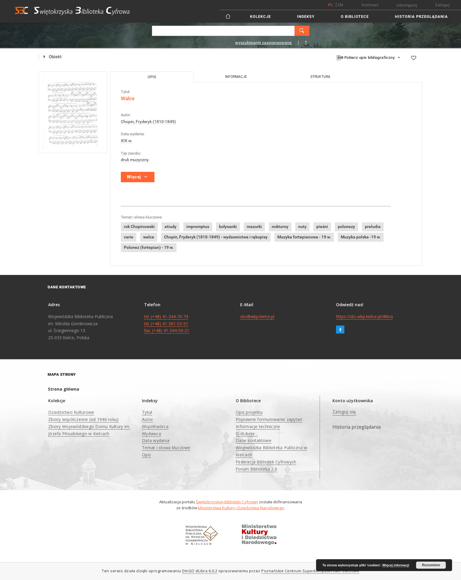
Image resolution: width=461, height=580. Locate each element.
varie (128, 237)
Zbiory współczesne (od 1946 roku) (83, 419)
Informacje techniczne (258, 426)
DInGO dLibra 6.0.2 (199, 570)
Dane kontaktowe (253, 440)
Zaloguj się (344, 412)
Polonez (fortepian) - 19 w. (149, 247)
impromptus (197, 226)
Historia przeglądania (421, 16)
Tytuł (147, 412)
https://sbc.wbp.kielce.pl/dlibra (364, 316)
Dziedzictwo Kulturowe (71, 412)
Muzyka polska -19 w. (361, 237)
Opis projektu (249, 412)
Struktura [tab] (320, 77)
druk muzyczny (135, 159)
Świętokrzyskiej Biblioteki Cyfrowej (227, 501)
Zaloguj (442, 5)
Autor (147, 419)
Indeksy (306, 16)
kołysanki (228, 226)
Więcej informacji (395, 565)
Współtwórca (155, 426)
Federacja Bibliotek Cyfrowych (266, 462)
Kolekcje (260, 16)
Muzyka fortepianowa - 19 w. (304, 237)
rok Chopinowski (139, 226)
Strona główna (63, 389)
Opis (146, 455)
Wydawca (151, 433)
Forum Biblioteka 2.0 (256, 469)
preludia (373, 226)
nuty (302, 226)
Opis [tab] (152, 77)
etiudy (170, 226)
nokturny (280, 226)
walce (148, 237)
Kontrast (370, 5)
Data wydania (155, 440)
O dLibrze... (247, 433)
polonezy (346, 226)
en (340, 5)
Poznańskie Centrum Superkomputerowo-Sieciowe (310, 570)
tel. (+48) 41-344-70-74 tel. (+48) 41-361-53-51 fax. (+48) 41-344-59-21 (166, 324)
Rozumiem (431, 565)
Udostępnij (406, 5)
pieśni (322, 226)
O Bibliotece (355, 16)
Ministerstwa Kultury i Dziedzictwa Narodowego (241, 507)
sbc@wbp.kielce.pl (257, 316)
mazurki (254, 226)
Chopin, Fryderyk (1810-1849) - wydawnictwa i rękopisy (216, 237)
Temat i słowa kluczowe (166, 447)
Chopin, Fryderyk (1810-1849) (148, 121)
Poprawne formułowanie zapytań (269, 419)
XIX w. (126, 140)
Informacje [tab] (236, 77)
